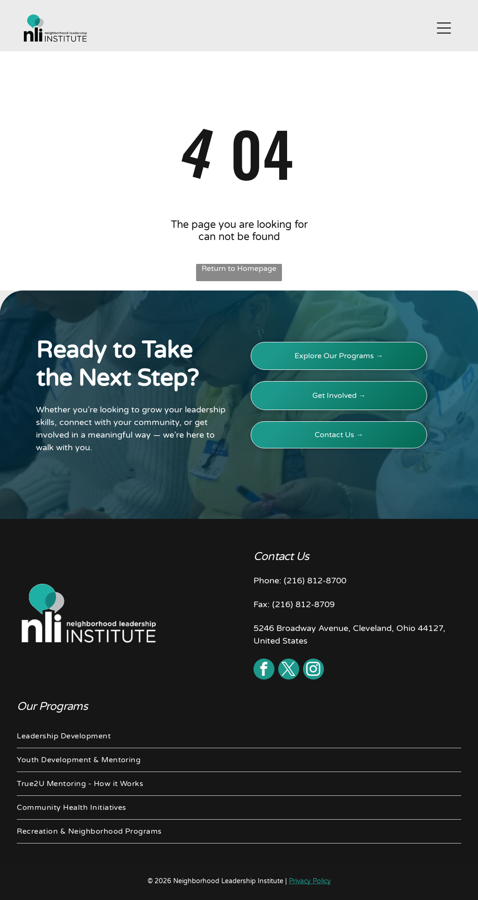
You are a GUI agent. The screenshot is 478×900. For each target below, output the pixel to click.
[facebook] (263, 670)
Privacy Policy (310, 881)
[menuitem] (239, 736)
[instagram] (313, 670)
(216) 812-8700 (315, 580)
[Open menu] (444, 28)
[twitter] (288, 670)
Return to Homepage (239, 268)
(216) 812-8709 (303, 604)
